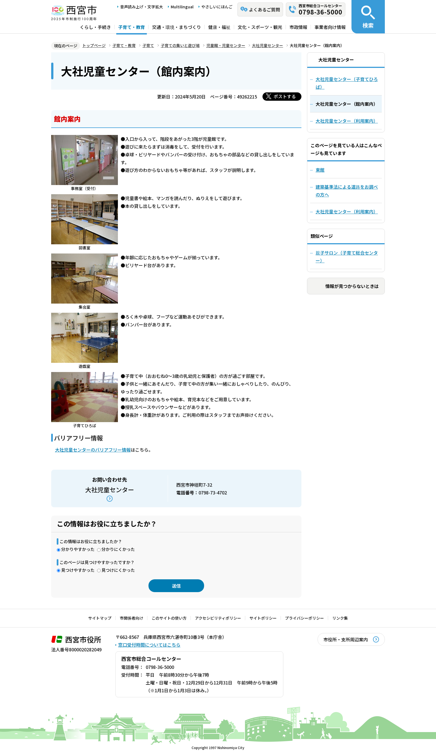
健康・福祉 (219, 27)
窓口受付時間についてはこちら (149, 644)
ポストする (285, 96)
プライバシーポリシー (304, 618)
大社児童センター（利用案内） (347, 211)
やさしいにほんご (216, 6)
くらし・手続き (95, 27)
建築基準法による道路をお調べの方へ (347, 190)
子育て (148, 45)
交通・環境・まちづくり (176, 27)
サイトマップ (100, 618)
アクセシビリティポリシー (218, 618)
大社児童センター (267, 45)
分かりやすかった (78, 549)
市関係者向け (131, 618)
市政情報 (298, 27)
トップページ (94, 45)
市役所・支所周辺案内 (345, 639)
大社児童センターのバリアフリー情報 (93, 449)
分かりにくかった (118, 549)
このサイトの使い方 (169, 618)
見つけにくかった (118, 570)
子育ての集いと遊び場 (180, 45)
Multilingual (182, 6)
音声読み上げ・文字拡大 (141, 6)
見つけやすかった (78, 570)
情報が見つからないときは (352, 286)
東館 (320, 169)
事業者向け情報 (330, 27)
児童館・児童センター (225, 45)
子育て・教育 (131, 27)
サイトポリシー (263, 618)
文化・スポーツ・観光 (260, 27)
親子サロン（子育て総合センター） (347, 256)
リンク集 (340, 618)
